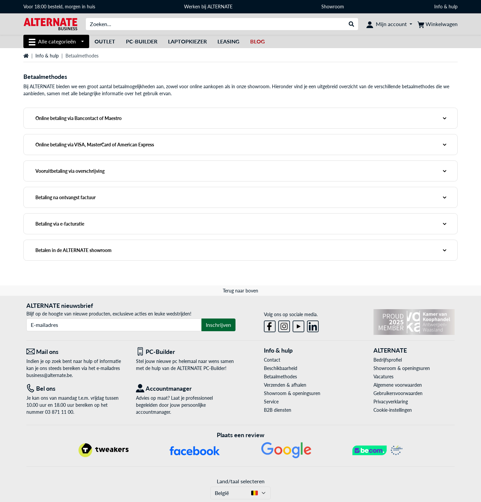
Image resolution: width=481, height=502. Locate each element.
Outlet (105, 41)
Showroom (333, 6)
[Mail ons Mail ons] (76, 351)
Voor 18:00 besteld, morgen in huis (59, 6)
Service (271, 401)
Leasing (228, 41)
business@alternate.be (49, 375)
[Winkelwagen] (438, 24)
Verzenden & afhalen (285, 385)
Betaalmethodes (280, 376)
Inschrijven (218, 325)
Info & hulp (446, 6)
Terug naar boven (240, 290)
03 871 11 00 (59, 412)
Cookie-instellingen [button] (392, 410)
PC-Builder (141, 41)
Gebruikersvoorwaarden (398, 393)
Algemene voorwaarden (397, 385)
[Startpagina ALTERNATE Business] (50, 23)
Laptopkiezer (187, 41)
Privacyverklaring (390, 401)
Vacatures (383, 376)
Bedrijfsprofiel (387, 360)
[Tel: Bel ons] (76, 388)
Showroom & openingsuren (292, 393)
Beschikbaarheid (280, 368)
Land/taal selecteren (241, 481)
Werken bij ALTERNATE (208, 6)
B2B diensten (277, 410)
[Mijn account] (389, 24)
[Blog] (257, 41)
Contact (272, 360)
